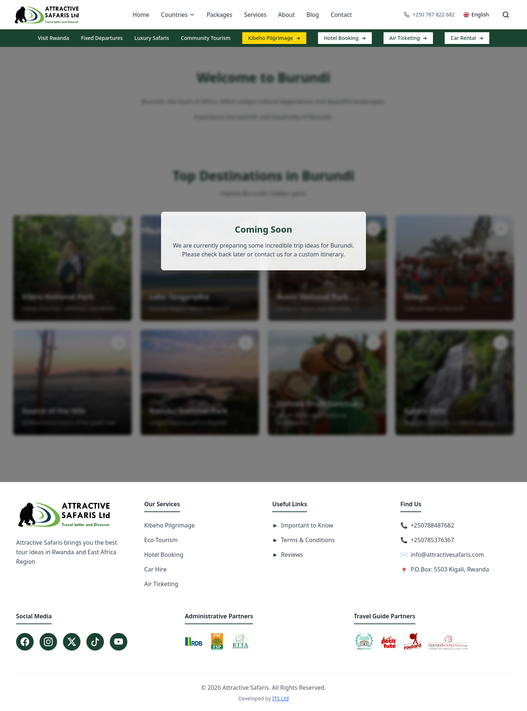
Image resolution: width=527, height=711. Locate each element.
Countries (178, 15)
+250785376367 (432, 540)
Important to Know (302, 525)
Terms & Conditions (303, 540)
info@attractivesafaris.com (447, 555)
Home (140, 15)
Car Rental (467, 38)
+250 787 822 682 (429, 14)
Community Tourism (206, 37)
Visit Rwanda (53, 37)
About (286, 15)
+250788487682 (432, 525)
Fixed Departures (102, 37)
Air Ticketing (408, 38)
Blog (312, 15)
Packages (219, 15)
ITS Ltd (280, 698)
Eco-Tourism (160, 540)
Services (255, 15)
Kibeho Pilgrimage (274, 38)
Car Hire (155, 569)
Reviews (287, 554)
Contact (341, 15)
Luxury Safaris (151, 37)
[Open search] (506, 15)
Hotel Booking (345, 38)
